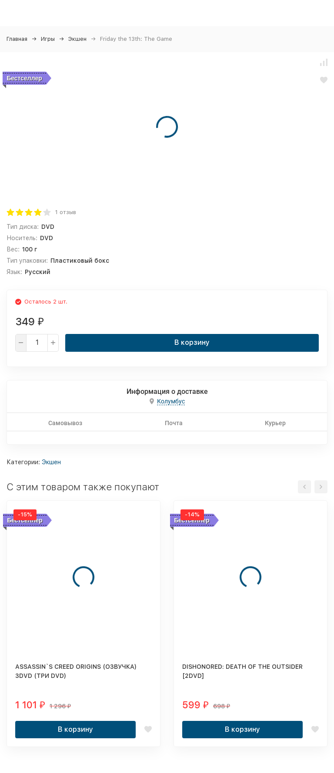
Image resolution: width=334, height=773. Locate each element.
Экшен (77, 39)
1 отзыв (65, 212)
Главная (17, 39)
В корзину (192, 342)
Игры (48, 39)
